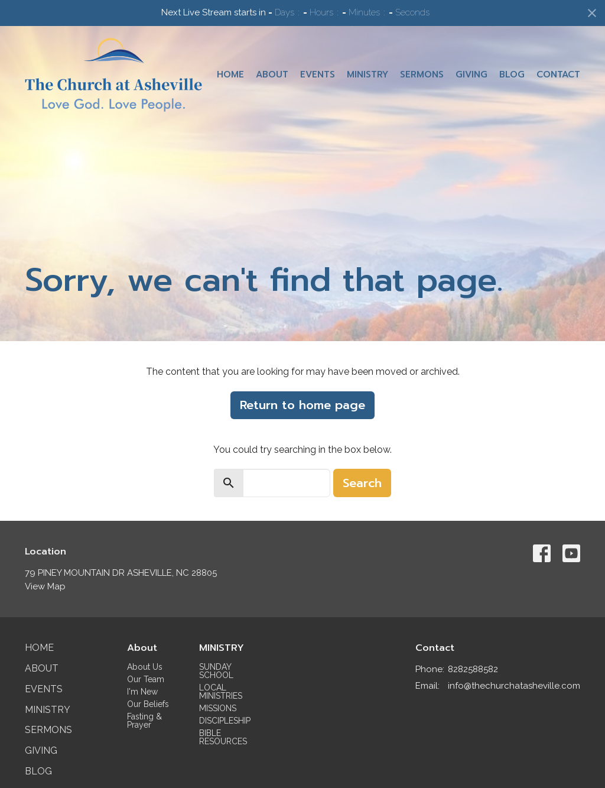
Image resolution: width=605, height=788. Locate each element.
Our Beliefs (148, 704)
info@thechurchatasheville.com (514, 685)
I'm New (142, 691)
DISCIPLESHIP (225, 720)
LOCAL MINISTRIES (220, 692)
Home (230, 74)
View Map (45, 586)
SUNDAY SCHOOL (216, 671)
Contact (558, 74)
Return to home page (302, 405)
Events (317, 74)
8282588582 (473, 669)
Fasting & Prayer (144, 720)
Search (362, 483)
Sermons (422, 74)
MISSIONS (217, 708)
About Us (144, 667)
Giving (471, 74)
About (272, 74)
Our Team (145, 679)
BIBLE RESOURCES (223, 737)
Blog (512, 74)
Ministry (367, 74)
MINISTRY (221, 648)
